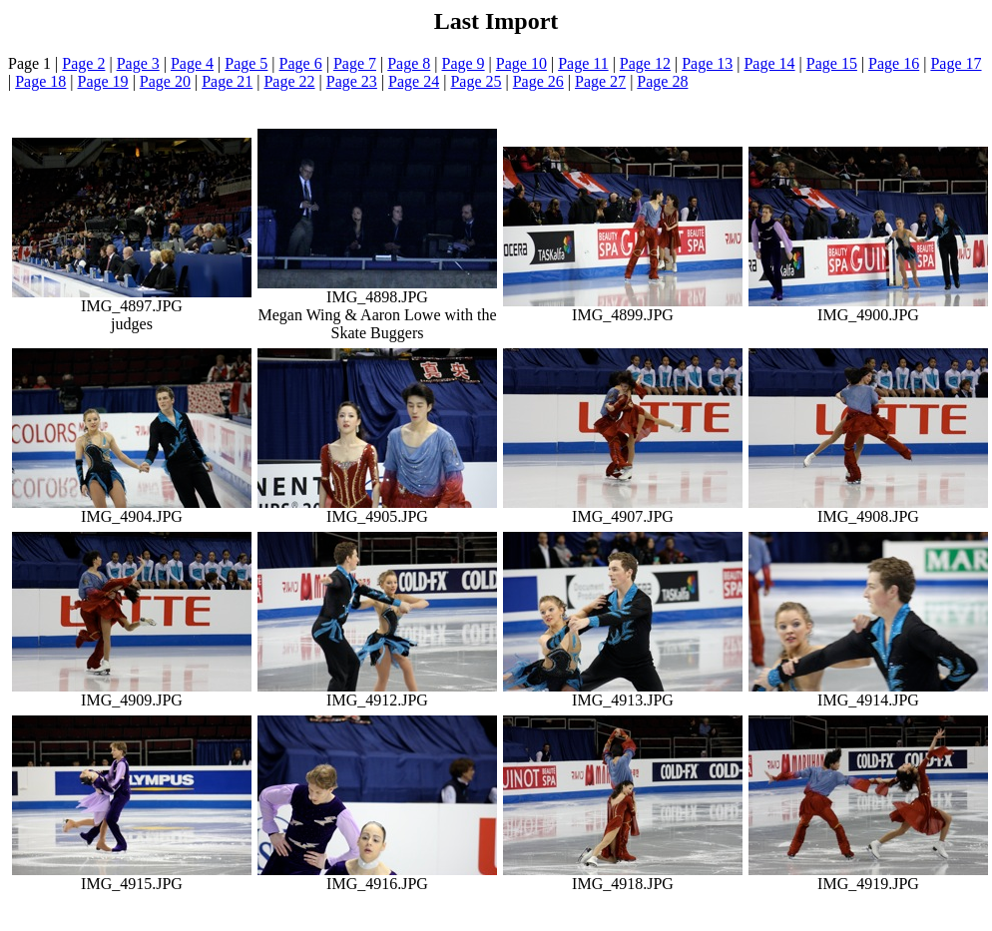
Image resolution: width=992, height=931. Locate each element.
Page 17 (955, 63)
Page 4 (192, 63)
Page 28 (662, 81)
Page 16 (893, 63)
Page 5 (246, 63)
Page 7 (354, 63)
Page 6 (300, 63)
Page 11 (583, 63)
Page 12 (645, 63)
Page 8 (408, 63)
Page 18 (40, 81)
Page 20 (165, 81)
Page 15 (831, 63)
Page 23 (351, 81)
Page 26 (538, 81)
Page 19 (103, 81)
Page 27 (600, 81)
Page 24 (413, 81)
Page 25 (475, 81)
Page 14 (769, 63)
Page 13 (707, 63)
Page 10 (521, 63)
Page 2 (83, 63)
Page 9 (463, 63)
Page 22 (288, 81)
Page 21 (227, 81)
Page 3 (138, 63)
